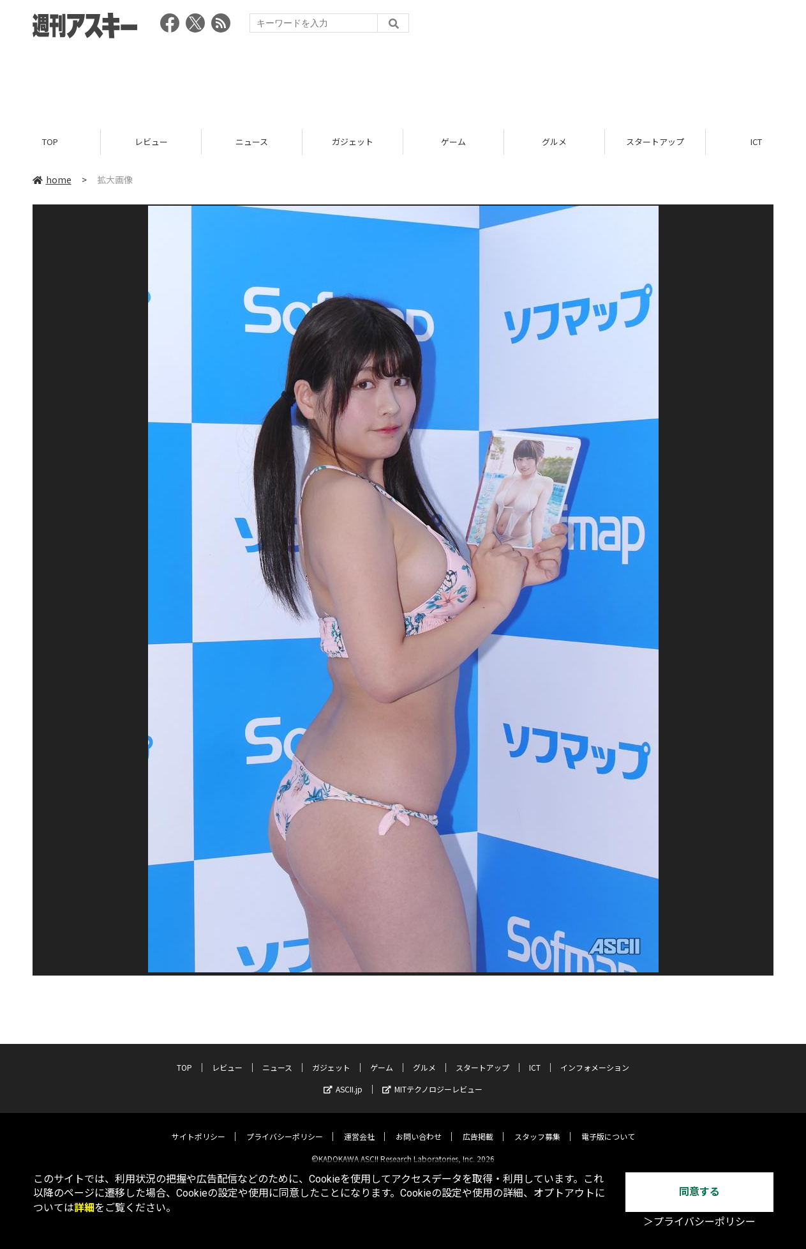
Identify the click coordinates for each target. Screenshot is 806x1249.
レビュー (151, 142)
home (52, 180)
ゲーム (453, 142)
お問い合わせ (419, 1126)
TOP (50, 142)
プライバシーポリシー (284, 1126)
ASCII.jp (343, 1078)
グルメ (554, 142)
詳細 (84, 1208)
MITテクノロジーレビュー (432, 1078)
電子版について (608, 1126)
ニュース (251, 142)
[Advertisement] (403, 80)
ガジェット (352, 142)
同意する (699, 1192)
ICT (535, 1057)
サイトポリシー (198, 1126)
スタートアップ (655, 142)
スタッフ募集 (537, 1126)
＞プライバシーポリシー (699, 1222)
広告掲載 (478, 1126)
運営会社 (359, 1126)
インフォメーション (594, 1057)
